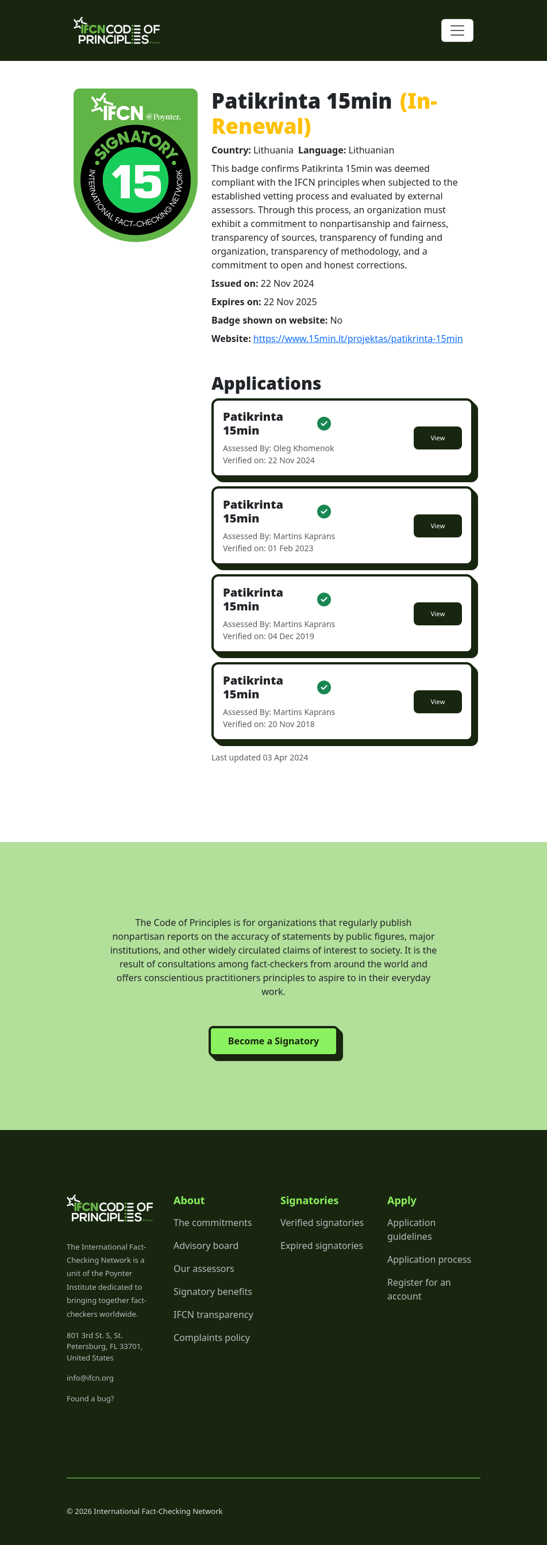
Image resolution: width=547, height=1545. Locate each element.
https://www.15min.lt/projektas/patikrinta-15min (358, 338)
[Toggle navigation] (457, 30)
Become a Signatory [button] (273, 1041)
